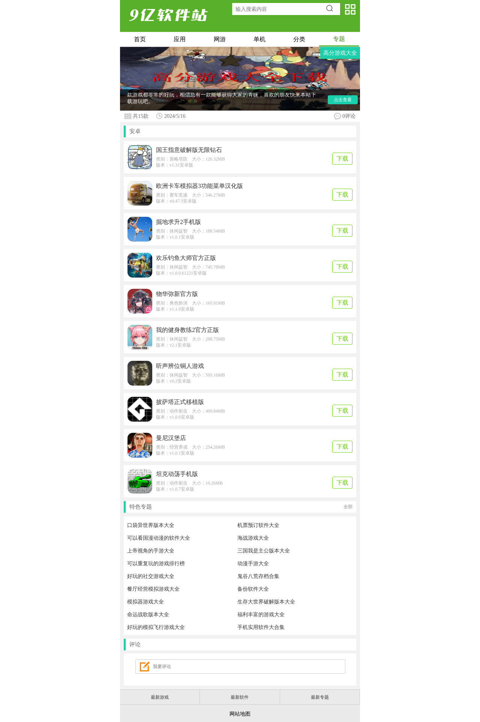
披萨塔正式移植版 (180, 402)
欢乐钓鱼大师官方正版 (186, 258)
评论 (135, 644)
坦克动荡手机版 (177, 474)
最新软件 (240, 697)
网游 (220, 39)
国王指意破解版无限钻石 (189, 150)
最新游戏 (160, 697)
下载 (342, 158)
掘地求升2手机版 (178, 222)
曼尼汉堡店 (171, 438)
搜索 (332, 9)
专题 (339, 39)
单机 (260, 39)
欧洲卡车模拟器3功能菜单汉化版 (199, 186)
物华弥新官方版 (177, 294)
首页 (140, 39)
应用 (180, 39)
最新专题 (320, 697)
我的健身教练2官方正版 (187, 330)
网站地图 (240, 714)
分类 (299, 39)
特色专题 (240, 507)
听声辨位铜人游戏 (180, 366)
